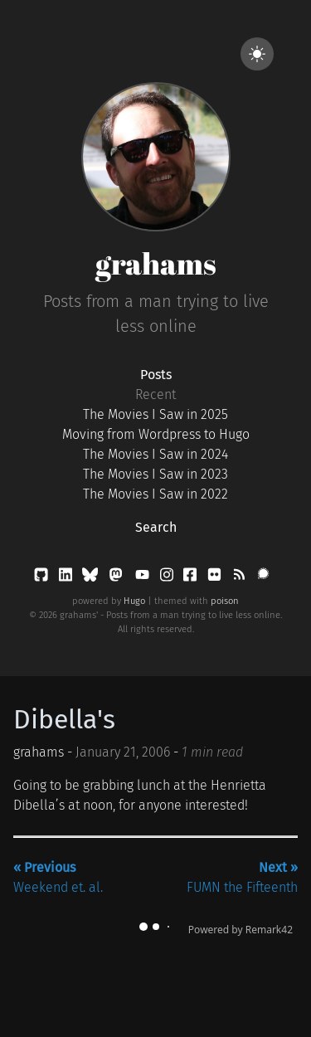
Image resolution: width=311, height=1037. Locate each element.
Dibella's (64, 719)
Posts (156, 374)
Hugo (134, 601)
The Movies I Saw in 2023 (155, 474)
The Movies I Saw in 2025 (155, 414)
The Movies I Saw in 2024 (155, 454)
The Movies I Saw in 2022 (155, 494)
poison (225, 601)
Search (156, 527)
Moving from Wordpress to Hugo (156, 434)
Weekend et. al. (58, 877)
